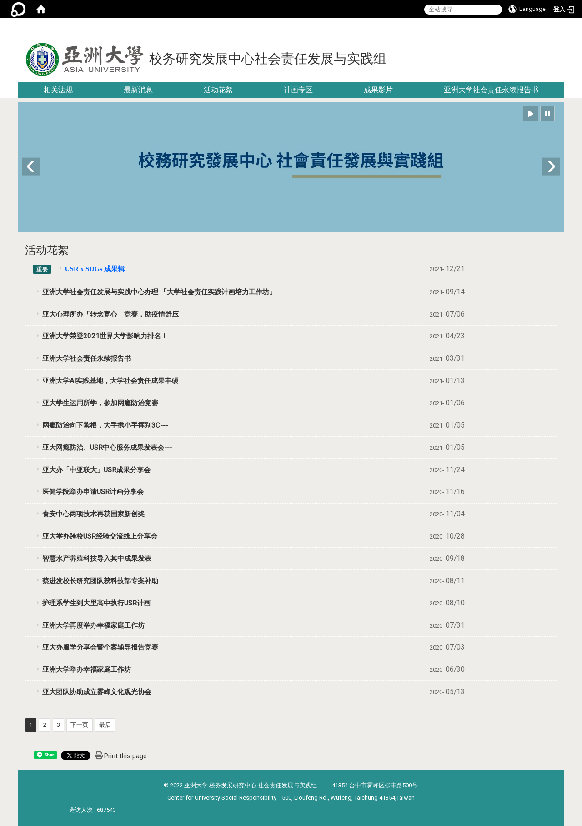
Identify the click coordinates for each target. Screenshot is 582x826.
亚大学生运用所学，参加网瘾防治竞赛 (100, 403)
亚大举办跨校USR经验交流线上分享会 (99, 536)
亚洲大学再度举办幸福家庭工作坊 (93, 625)
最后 (105, 724)
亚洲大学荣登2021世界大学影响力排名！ (105, 336)
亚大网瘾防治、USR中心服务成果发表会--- (107, 447)
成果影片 (378, 90)
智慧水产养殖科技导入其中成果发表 (96, 558)
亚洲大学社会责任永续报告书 (491, 90)
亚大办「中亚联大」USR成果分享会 (96, 470)
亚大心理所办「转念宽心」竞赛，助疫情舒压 (110, 314)
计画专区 (298, 90)
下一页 (79, 724)
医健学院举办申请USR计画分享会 (93, 492)
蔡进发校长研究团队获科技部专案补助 (100, 581)
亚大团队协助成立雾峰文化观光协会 (96, 692)
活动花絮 (218, 90)
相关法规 (58, 90)
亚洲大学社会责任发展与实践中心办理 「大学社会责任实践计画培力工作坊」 (159, 292)
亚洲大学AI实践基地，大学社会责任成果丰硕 (110, 381)
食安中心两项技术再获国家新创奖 (93, 514)
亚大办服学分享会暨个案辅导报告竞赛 (100, 647)
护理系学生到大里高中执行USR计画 (96, 603)
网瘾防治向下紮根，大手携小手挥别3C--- (105, 425)
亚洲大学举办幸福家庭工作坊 (86, 669)
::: (560, 29)
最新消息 (138, 90)
